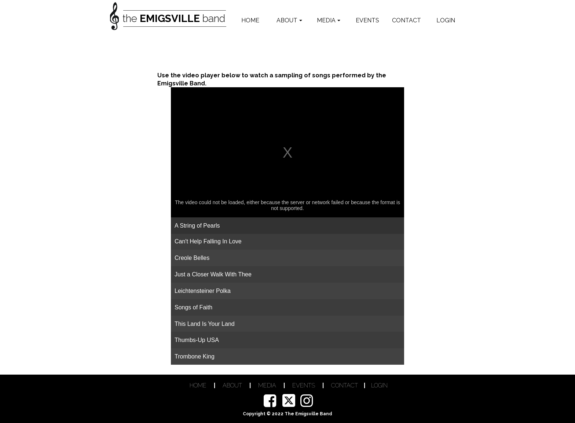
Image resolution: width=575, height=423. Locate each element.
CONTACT (344, 385)
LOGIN (379, 385)
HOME (198, 385)
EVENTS (303, 385)
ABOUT (232, 385)
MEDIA (267, 385)
